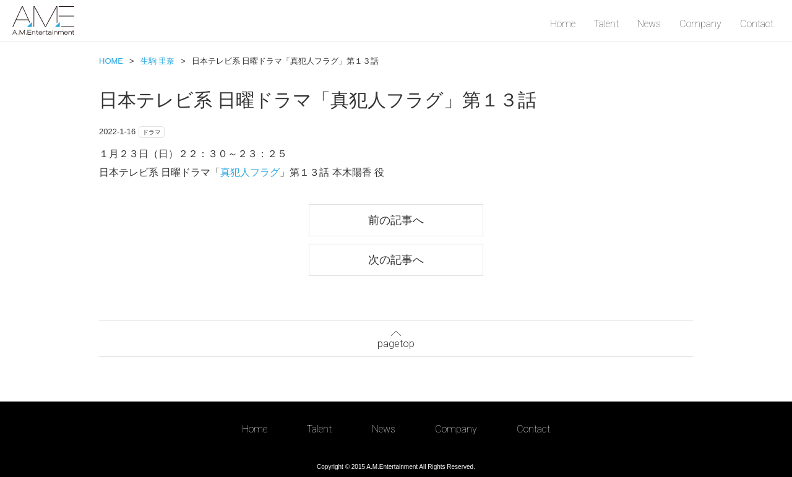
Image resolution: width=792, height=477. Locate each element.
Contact (756, 24)
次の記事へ (396, 259)
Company (700, 24)
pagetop (396, 337)
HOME (111, 61)
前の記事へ (396, 219)
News (649, 24)
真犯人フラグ (250, 172)
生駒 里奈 (157, 61)
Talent (606, 24)
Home (562, 24)
